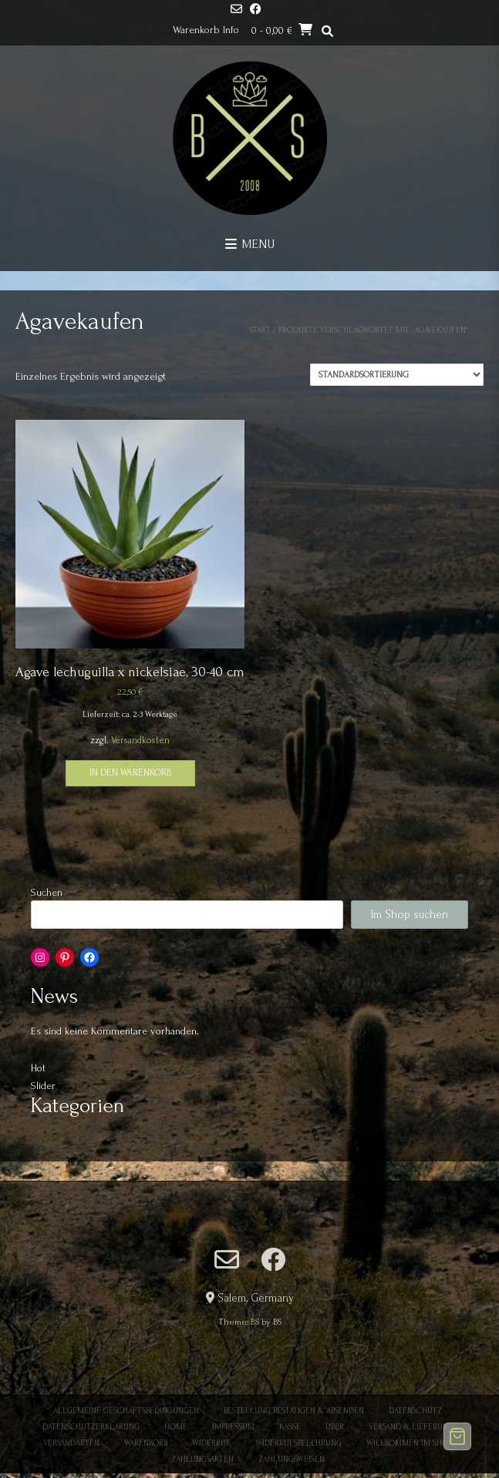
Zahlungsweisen (291, 1459)
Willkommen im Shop (409, 1443)
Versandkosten (140, 740)
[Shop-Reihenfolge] (397, 375)
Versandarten (71, 1443)
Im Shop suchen (409, 914)
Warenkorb (145, 1443)
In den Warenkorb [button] (130, 772)
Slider (43, 1085)
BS (255, 1322)
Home (175, 1427)
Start (260, 330)
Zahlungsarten (202, 1459)
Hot (38, 1068)
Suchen (46, 892)
